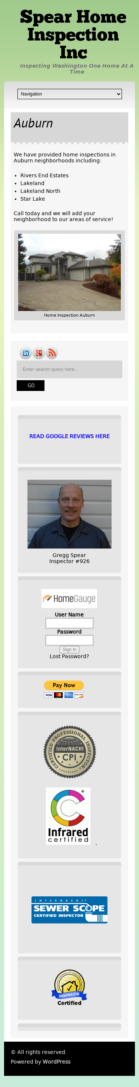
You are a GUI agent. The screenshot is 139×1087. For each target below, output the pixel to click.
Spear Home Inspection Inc (73, 36)
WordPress (56, 1062)
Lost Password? (69, 656)
